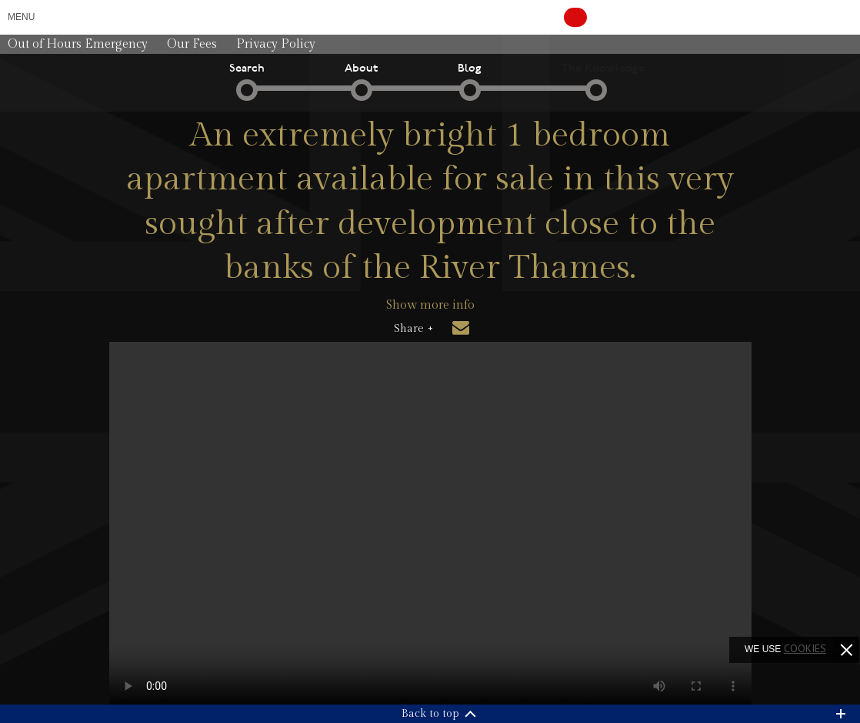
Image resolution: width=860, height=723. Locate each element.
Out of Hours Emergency (78, 44)
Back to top (430, 714)
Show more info (430, 305)
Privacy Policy (275, 44)
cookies (805, 648)
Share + (413, 329)
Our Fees (192, 44)
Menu (21, 17)
